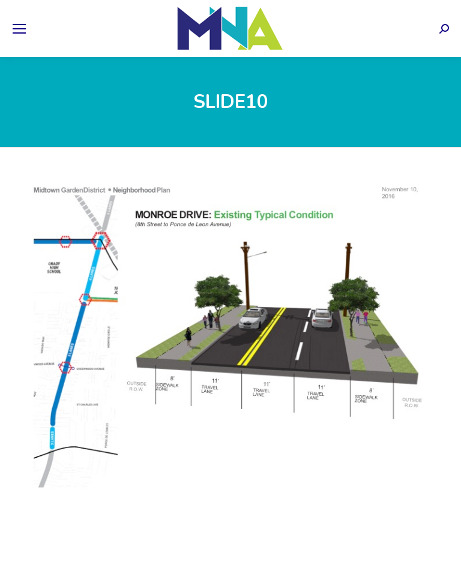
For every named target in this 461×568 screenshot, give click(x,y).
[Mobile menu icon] (19, 29)
